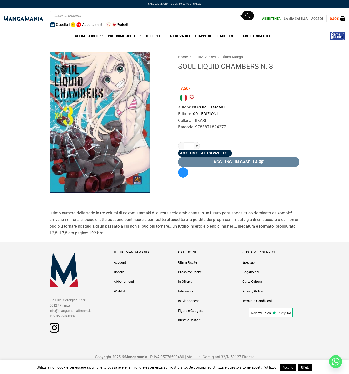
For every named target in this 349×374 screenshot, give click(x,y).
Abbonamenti (124, 281)
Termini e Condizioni (257, 301)
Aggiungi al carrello (204, 153)
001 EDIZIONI (205, 113)
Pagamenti (250, 272)
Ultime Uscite (89, 36)
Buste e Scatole (258, 36)
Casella (119, 272)
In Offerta (185, 281)
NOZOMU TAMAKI (208, 107)
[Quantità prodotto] (189, 145)
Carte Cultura (252, 281)
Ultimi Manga (232, 57)
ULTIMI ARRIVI (204, 57)
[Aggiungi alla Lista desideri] (191, 97)
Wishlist (119, 291)
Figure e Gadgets (190, 311)
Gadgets (226, 36)
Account (120, 262)
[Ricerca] (248, 15)
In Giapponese (188, 301)
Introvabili (179, 36)
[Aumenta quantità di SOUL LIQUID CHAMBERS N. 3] (197, 145)
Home (183, 57)
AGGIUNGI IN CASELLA (239, 161)
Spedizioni (249, 262)
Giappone (203, 36)
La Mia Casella (296, 18)
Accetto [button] (288, 367)
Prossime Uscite (124, 36)
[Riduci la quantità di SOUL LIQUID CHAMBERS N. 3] (181, 145)
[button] (337, 18)
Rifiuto (305, 367)
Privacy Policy (252, 291)
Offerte (155, 36)
